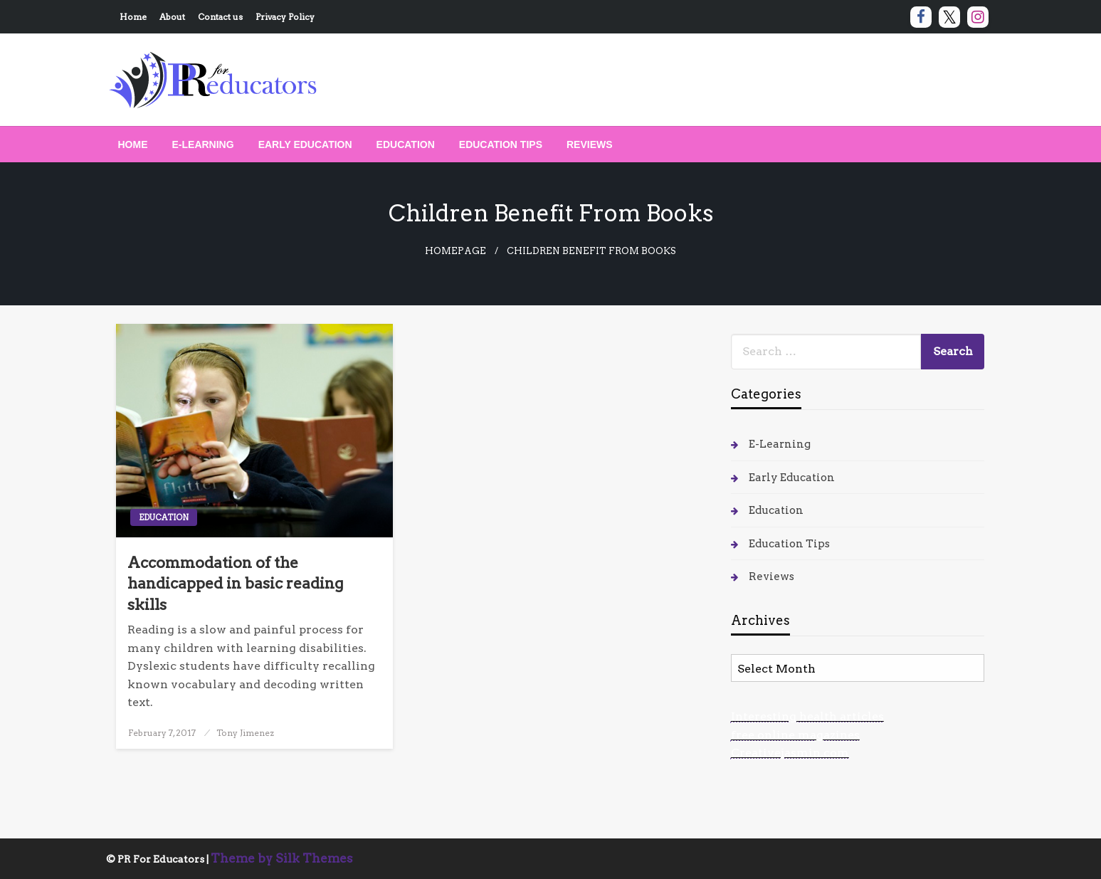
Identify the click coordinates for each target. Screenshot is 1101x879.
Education (405, 144)
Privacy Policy (285, 16)
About (172, 16)
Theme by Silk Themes (282, 858)
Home (133, 16)
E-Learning (203, 144)
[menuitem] (133, 144)
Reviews (590, 144)
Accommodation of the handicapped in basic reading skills (235, 584)
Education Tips (500, 144)
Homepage (455, 251)
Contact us (220, 16)
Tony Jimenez (245, 732)
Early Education (305, 144)
